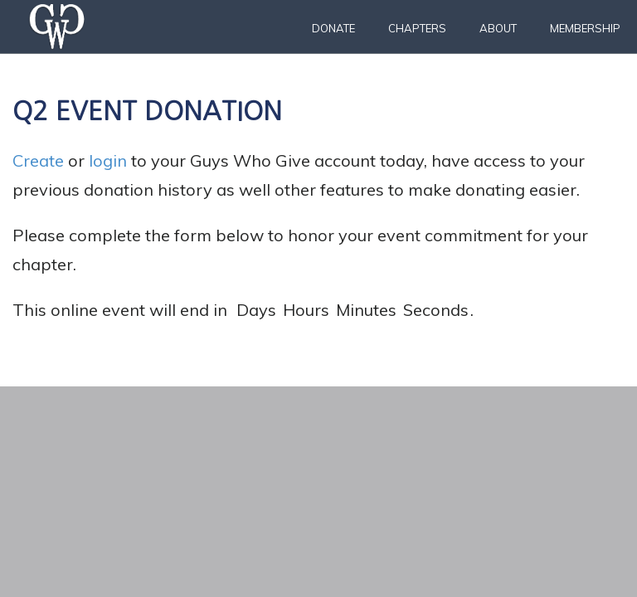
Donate (333, 28)
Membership (585, 28)
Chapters (417, 28)
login (108, 160)
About (498, 28)
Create (38, 160)
